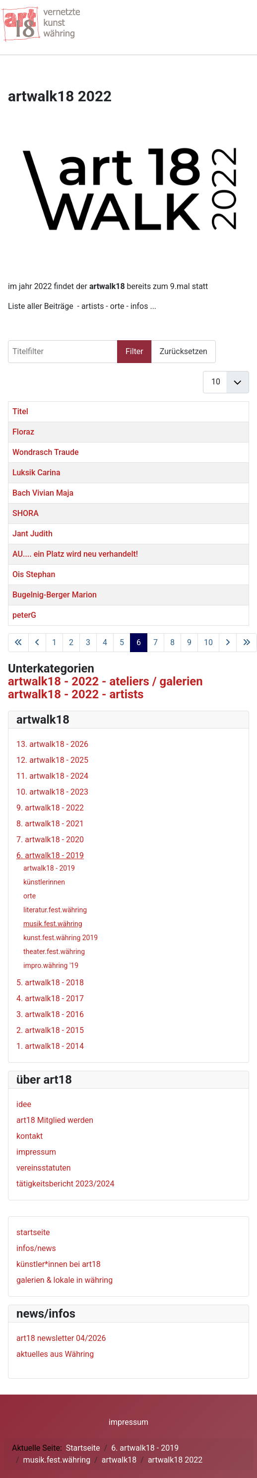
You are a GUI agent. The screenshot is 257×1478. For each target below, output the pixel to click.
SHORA (25, 513)
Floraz (23, 432)
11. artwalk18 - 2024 (52, 776)
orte (29, 896)
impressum (36, 1152)
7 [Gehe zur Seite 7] (155, 642)
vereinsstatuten (43, 1168)
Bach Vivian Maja (42, 493)
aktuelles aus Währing (55, 1354)
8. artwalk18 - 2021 (50, 823)
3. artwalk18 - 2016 (50, 1014)
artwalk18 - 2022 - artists (76, 694)
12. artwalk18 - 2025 (52, 760)
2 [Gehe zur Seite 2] (71, 642)
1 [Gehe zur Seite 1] (54, 642)
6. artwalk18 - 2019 (50, 855)
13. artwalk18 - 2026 (52, 744)
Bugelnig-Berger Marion (54, 594)
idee (23, 1104)
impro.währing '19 (50, 965)
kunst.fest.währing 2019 (60, 938)
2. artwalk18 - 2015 (50, 1030)
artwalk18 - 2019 (49, 868)
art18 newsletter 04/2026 (61, 1338)
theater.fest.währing (54, 952)
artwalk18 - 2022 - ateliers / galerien (105, 681)
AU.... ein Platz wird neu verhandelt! (75, 554)
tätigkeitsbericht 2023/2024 (65, 1183)
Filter (134, 351)
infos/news (36, 1248)
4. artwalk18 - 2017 (50, 998)
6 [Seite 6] (138, 642)
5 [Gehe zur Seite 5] (122, 642)
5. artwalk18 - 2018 (50, 982)
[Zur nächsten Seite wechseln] (228, 642)
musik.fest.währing (52, 924)
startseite (33, 1232)
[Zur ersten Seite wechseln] (18, 642)
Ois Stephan (33, 574)
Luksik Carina (36, 472)
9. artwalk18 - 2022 (50, 808)
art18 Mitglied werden (54, 1120)
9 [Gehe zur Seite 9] (189, 642)
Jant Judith (32, 533)
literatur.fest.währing (55, 910)
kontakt (29, 1136)
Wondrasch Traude (45, 452)
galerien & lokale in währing (64, 1280)
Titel (20, 411)
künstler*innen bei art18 (58, 1264)
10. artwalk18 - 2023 (52, 792)
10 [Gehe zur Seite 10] (208, 642)
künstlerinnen (44, 882)
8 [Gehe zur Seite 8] (172, 642)
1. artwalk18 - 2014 (50, 1046)
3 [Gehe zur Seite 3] (88, 642)
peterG (24, 615)
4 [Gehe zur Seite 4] (105, 642)
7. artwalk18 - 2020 (50, 839)
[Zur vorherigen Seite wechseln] (37, 642)
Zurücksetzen (183, 351)
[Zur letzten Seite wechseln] (246, 642)
